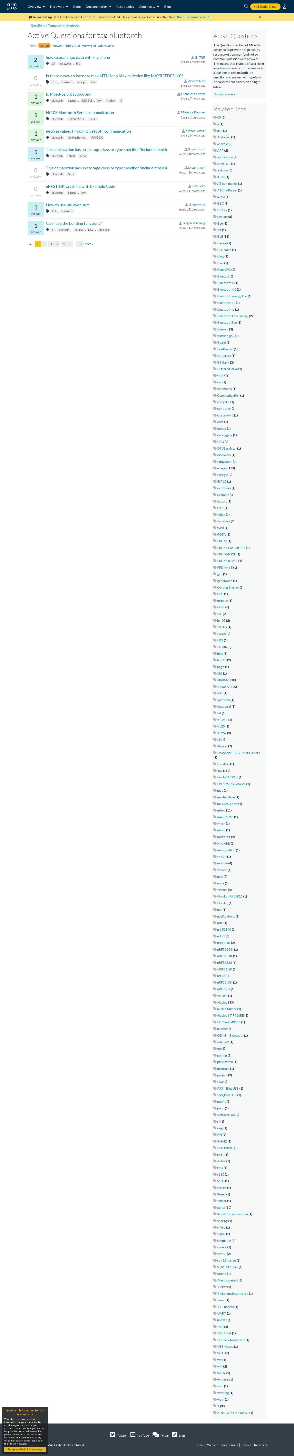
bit (219, 230)
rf (218, 1121)
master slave (226, 797)
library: (79, 229)
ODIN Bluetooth (230, 1035)
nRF (220, 923)
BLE (54, 82)
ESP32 (221, 481)
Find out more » (224, 94)
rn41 (220, 1154)
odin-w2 (223, 1042)
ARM (221, 177)
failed (221, 514)
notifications (226, 916)
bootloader (225, 349)
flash (220, 528)
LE (219, 739)
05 (53, 63)
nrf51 (221, 936)
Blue (220, 263)
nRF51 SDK (225, 949)
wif (219, 1360)
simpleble (103, 229)
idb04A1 (223, 680)
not (219, 909)
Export (222, 501)
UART (221, 1313)
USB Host (224, 1333)
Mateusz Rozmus (193, 112)
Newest (57, 45)
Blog (167, 6)
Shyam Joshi (196, 149)
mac (220, 790)
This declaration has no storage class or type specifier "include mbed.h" (107, 149)
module (222, 863)
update (222, 1320)
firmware (223, 521)
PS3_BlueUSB (227, 1095)
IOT (220, 693)
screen (221, 1188)
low (93, 82)
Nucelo (222, 995)
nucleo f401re (227, 1009)
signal (221, 1234)
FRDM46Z (225, 567)
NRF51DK (224, 969)
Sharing (222, 1221)
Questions (38, 25)
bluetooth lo (225, 309)
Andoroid (224, 137)
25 (80, 244)
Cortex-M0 (225, 415)
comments (224, 389)
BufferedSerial (76, 119)
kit (219, 713)
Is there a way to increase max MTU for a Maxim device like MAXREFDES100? (114, 75)
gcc (219, 574)
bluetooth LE (226, 302)
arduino (222, 170)
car (219, 382)
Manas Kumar (195, 131)
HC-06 (222, 627)
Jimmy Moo (196, 204)
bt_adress (224, 355)
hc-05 (221, 620)
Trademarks (260, 1445)
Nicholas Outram (193, 94)
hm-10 (221, 660)
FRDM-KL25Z (227, 561)
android (222, 144)
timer (221, 1300)
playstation (225, 1062)
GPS (220, 594)
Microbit (223, 843)
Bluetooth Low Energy (232, 316)
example (223, 495)
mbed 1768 (225, 817)
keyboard (224, 706)
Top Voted (72, 45)
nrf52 (221, 976)
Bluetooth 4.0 (226, 289)
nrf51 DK (223, 943)
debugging (224, 435)
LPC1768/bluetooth (231, 784)
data (220, 422)
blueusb (222, 329)
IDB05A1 (86, 100)
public (221, 1101)
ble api (222, 243)
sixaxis (222, 1247)
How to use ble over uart (67, 205)
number (222, 1029)
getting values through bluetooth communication (88, 131)
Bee (220, 223)
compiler (223, 402)
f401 (220, 508)
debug (221, 428)
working (223, 1393)
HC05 (221, 634)
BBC (220, 203)
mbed (71, 156)
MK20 (221, 856)
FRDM (222, 541)
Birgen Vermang (194, 223)
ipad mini (223, 700)
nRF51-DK (224, 956)
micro (221, 830)
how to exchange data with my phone (78, 57)
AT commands (227, 183)
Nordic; (222, 903)
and (219, 130)
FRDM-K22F (226, 554)
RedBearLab (226, 1115)
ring (220, 1128)
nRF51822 (224, 962)
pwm (220, 1108)
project (222, 1075)
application (225, 157)
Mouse (222, 870)
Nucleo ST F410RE (230, 1015)
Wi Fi (221, 1353)
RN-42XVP (225, 1148)
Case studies (125, 6)
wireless (223, 1379)
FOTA (221, 534)
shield (221, 1227)
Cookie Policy (31, 1434)
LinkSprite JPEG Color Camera (238, 753)
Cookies (246, 1445)
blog (220, 256)
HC (78, 63)
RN (219, 1134)
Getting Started (76, 137)
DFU (220, 441)
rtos (220, 1168)
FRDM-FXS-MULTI (231, 547)
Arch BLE (223, 164)
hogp (220, 667)
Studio (221, 1274)
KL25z (221, 733)
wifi (220, 1366)
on (219, 1048)
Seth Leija (198, 186)
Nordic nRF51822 (230, 896)
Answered (89, 45)
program (223, 1068)
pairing (222, 1055)
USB (220, 1326)
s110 (220, 1174)
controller (224, 408)
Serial (93, 119)
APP (220, 150)
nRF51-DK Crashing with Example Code (80, 186)
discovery (224, 455)
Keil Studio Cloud (265, 6)
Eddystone (224, 461)
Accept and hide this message (24, 1449)
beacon (222, 216)
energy (82, 82)
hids (220, 653)
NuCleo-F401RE (229, 1022)
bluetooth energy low (232, 296)
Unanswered (106, 45)
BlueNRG (224, 269)
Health (222, 647)
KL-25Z (222, 720)
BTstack (223, 362)
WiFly (221, 1373)
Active (44, 45)
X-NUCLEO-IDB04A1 (233, 1413)
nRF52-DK (97, 137)
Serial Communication (232, 1214)
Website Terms (217, 1445)
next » (89, 244)
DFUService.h (226, 448)
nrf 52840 (224, 929)
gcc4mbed (224, 581)
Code (77, 6)
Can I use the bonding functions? (74, 223)
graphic (222, 600)
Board (221, 342)
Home (201, 1445)
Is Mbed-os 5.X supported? (69, 94)
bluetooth (65, 63)
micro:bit (223, 837)
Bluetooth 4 (225, 283)
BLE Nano (224, 250)
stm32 (221, 1254)
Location (223, 764)
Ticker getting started (232, 1293)
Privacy (233, 1445)
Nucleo (111, 100)
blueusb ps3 (225, 336)
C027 (221, 375)
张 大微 (200, 57)
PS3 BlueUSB (228, 1088)
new (90, 229)
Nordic (222, 890)
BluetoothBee (227, 322)
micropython (226, 850)
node (220, 883)
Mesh (221, 823)
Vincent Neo (196, 81)
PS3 (220, 1081)
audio (221, 197)
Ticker (222, 1287)
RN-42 (222, 1141)
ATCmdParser (227, 190)
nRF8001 (223, 989)
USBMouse (225, 1346)
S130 (220, 1181)
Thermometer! (227, 1280)
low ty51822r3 (227, 777)
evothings (224, 488)
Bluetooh (223, 276)
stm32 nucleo (226, 1260)
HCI (220, 640)
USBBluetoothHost (231, 1340)
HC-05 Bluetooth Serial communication (80, 112)
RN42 (221, 1161)
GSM (221, 607)
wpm (220, 1399)
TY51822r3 (225, 1307)
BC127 (222, 210)
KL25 (221, 726)
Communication (228, 395)
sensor (221, 1201)
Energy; (222, 475)
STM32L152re (227, 1267)
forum (224, 68)
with (220, 1386)
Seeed (221, 1194)
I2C (219, 673)
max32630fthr (227, 804)
